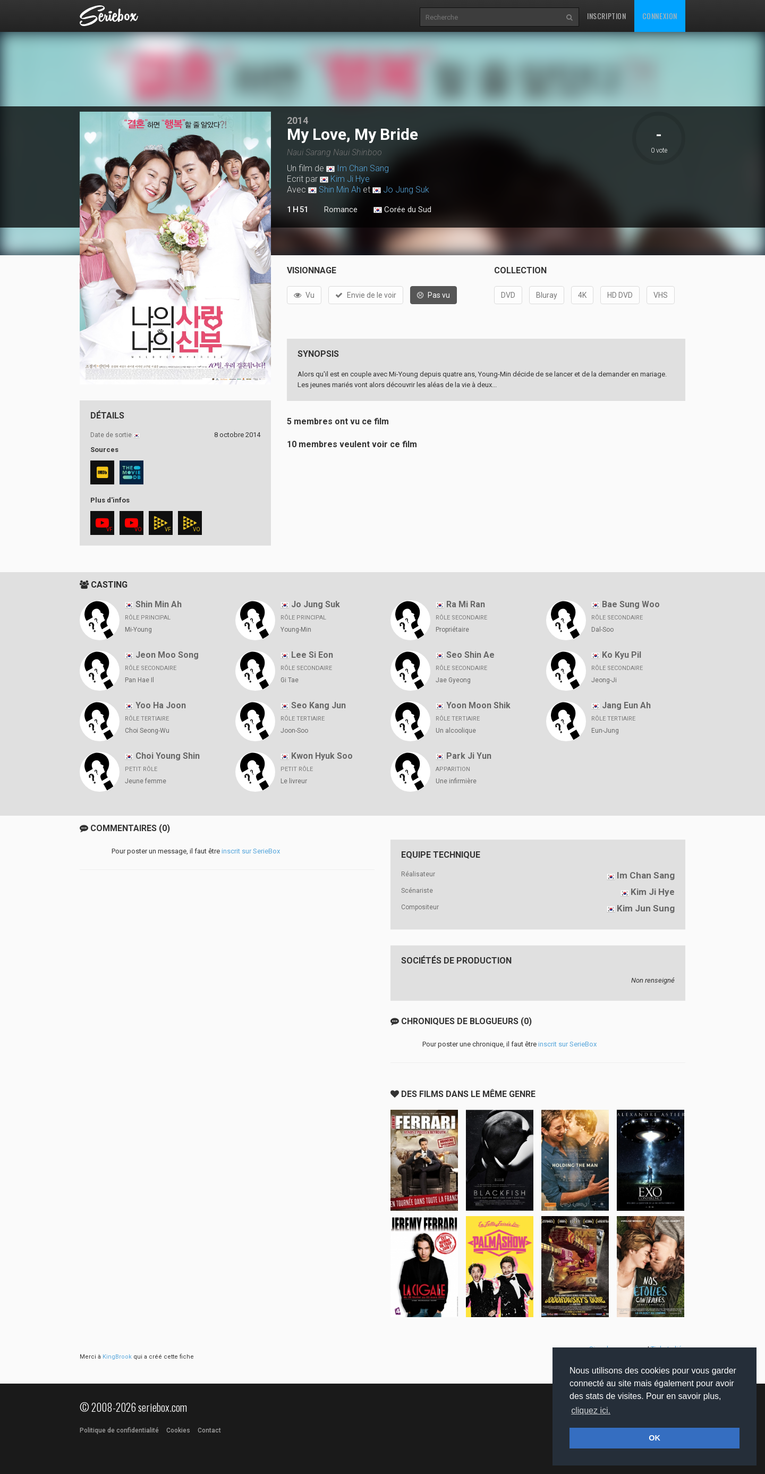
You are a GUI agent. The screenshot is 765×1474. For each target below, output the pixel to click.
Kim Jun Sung (646, 908)
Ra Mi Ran (465, 604)
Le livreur (293, 781)
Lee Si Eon (312, 655)
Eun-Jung (605, 730)
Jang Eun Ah (626, 705)
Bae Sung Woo (631, 604)
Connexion (659, 15)
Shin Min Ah (340, 190)
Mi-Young (138, 629)
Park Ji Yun (468, 756)
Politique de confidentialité (119, 1430)
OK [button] (654, 1438)
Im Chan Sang (363, 168)
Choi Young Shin (167, 756)
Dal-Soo (602, 629)
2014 (297, 120)
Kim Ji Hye (350, 179)
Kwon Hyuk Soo (322, 756)
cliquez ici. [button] (590, 1410)
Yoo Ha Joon (160, 705)
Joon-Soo (294, 730)
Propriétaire (452, 629)
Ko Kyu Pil (621, 655)
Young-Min (295, 629)
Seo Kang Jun (318, 705)
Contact (209, 1430)
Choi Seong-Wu (147, 730)
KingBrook (117, 1356)
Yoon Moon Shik (478, 705)
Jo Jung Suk (406, 190)
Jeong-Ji (604, 680)
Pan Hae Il (139, 680)
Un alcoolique (456, 730)
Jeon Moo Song (167, 655)
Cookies (178, 1430)
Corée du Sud (402, 210)
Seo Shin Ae (470, 655)
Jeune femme (145, 781)
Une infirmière (456, 781)
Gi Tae (289, 680)
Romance (341, 209)
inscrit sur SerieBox (251, 851)
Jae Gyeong (453, 680)
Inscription (606, 15)
